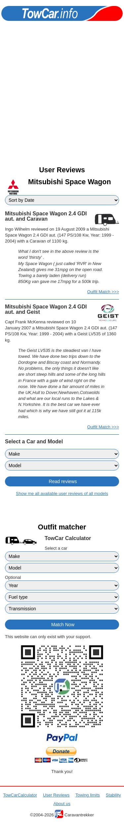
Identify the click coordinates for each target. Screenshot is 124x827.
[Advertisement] (62, 99)
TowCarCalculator (20, 795)
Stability (113, 795)
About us (61, 803)
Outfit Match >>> (103, 291)
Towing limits (87, 795)
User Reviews (56, 795)
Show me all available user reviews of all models (62, 493)
